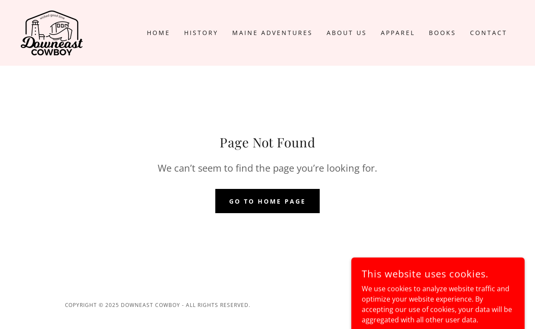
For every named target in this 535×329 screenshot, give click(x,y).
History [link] (201, 33)
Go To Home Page (267, 201)
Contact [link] (488, 33)
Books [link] (442, 33)
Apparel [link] (398, 33)
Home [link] (158, 33)
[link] (52, 32)
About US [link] (347, 33)
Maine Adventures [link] (272, 33)
